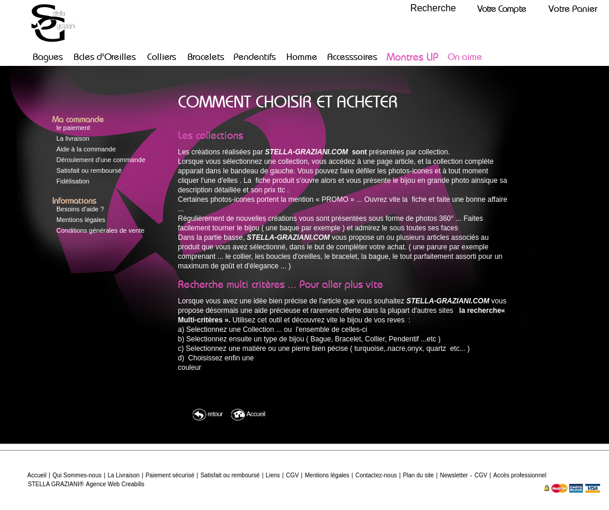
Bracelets (205, 56)
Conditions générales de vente (100, 230)
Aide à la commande (86, 149)
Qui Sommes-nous (76, 475)
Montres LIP (412, 56)
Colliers (161, 56)
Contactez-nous (376, 475)
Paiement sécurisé (169, 475)
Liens (273, 475)
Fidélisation (73, 181)
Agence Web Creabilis (115, 484)
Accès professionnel (520, 475)
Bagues (48, 56)
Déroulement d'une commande (100, 159)
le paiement (73, 127)
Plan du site (418, 475)
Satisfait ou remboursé (89, 170)
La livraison (73, 138)
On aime (465, 56)
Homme (301, 56)
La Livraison (123, 475)
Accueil (248, 414)
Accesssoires (352, 56)
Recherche (433, 8)
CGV (292, 475)
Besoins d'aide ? (80, 209)
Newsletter (454, 475)
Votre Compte (501, 8)
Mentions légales (81, 219)
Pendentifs (255, 56)
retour (207, 414)
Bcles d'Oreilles (105, 56)
